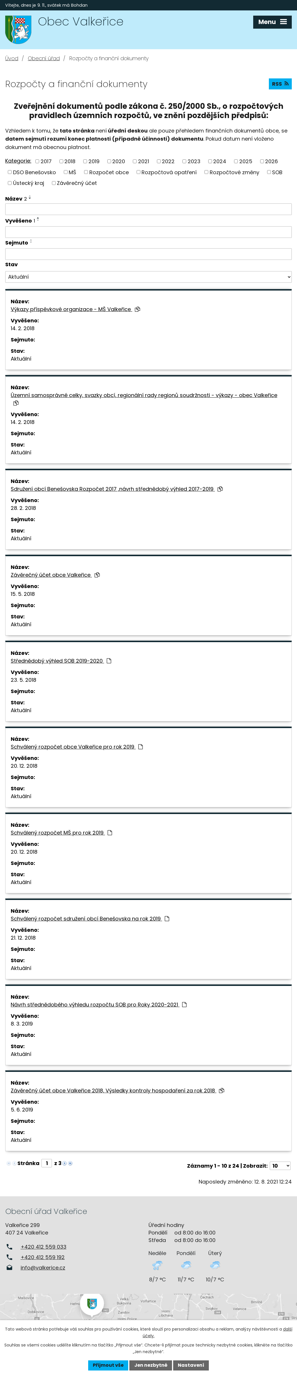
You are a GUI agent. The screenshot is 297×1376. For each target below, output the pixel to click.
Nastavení (191, 1365)
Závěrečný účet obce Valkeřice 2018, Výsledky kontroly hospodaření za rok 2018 (117, 1090)
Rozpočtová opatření (169, 172)
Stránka (28, 1163)
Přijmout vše (108, 1365)
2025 (245, 161)
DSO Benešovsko (34, 172)
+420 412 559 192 (43, 1257)
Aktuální (21, 358)
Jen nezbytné (150, 1365)
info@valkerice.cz (43, 1267)
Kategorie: (18, 160)
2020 (118, 161)
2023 (194, 161)
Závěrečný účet (77, 183)
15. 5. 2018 (23, 594)
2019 (93, 161)
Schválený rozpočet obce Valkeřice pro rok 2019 (77, 746)
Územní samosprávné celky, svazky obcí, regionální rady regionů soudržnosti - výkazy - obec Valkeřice (144, 399)
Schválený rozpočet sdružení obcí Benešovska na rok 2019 (90, 918)
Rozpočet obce (109, 172)
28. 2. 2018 (23, 508)
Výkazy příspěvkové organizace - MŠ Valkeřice (75, 309)
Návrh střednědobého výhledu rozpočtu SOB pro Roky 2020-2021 (98, 1004)
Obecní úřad (44, 58)
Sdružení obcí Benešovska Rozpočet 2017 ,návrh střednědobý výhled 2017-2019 (117, 489)
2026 (271, 161)
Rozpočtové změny (234, 172)
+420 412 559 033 (43, 1246)
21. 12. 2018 (23, 937)
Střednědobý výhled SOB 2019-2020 (61, 660)
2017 (46, 161)
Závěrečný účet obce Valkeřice (55, 574)
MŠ (72, 172)
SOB (277, 172)
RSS (280, 83)
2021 (143, 161)
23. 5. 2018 (23, 680)
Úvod (11, 58)
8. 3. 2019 (22, 1023)
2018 (69, 161)
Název (16, 198)
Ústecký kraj (28, 183)
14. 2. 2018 (23, 328)
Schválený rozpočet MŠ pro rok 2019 (61, 832)
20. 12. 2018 (24, 765)
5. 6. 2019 (22, 1109)
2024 (219, 161)
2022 (168, 161)
